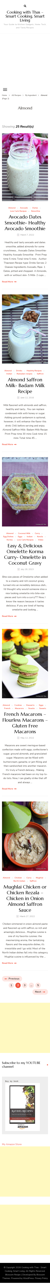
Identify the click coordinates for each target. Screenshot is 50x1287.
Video (40, 540)
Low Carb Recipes (18, 211)
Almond (11, 208)
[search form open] (25, 6)
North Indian (19, 881)
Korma (10, 540)
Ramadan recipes (24, 374)
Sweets (42, 709)
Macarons (19, 709)
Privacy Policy (41, 1278)
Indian (9, 374)
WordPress (28, 1278)
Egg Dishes (8, 537)
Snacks (31, 709)
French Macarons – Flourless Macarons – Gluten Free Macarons (25, 722)
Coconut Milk (24, 534)
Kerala (40, 537)
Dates (35, 208)
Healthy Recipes (34, 371)
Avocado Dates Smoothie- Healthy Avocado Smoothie (25, 222)
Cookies (18, 705)
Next (38, 991)
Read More (7, 281)
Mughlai (39, 878)
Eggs (20, 537)
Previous (14, 978)
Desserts (30, 705)
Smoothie (35, 211)
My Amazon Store (12, 1144)
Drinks (19, 371)
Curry (37, 534)
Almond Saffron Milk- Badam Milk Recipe (25, 385)
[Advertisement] (25, 60)
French (7, 709)
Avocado (24, 208)
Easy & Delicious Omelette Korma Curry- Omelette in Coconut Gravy (25, 554)
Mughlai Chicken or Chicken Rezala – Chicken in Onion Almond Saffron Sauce (25, 898)
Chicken (18, 878)
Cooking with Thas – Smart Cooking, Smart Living (25, 16)
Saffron (40, 374)
